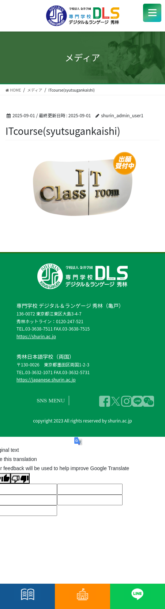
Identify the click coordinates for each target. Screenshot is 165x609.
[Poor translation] (20, 478)
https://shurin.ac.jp (36, 336)
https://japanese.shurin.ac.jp (46, 379)
